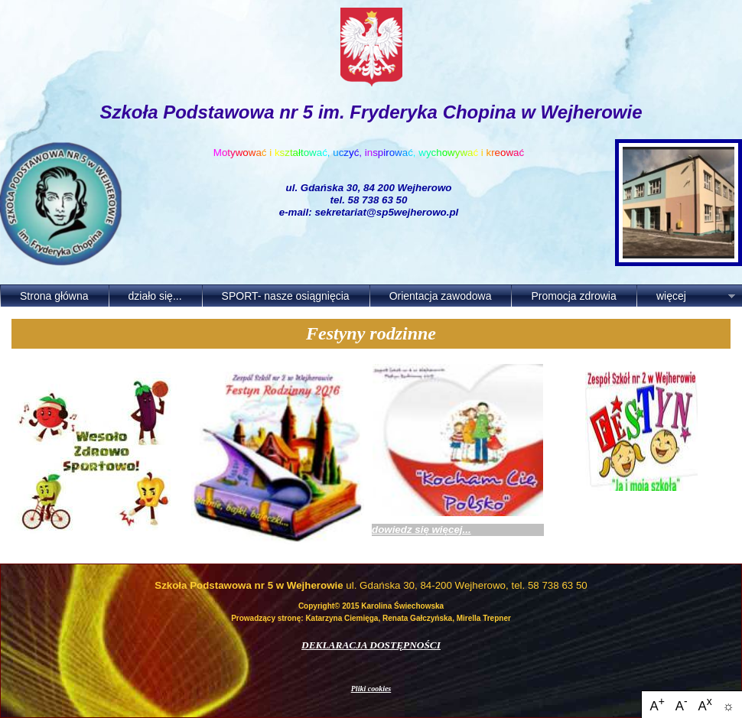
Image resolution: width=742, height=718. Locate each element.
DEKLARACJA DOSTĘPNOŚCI (371, 645)
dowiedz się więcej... (421, 529)
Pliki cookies (371, 688)
